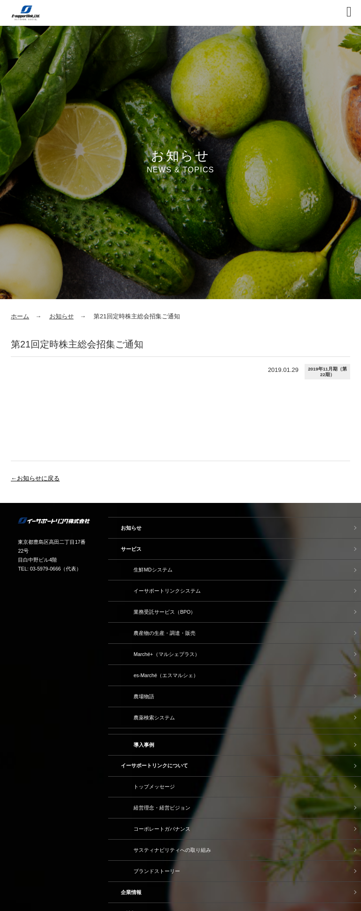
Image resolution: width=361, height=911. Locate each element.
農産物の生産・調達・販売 (164, 633)
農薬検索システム (154, 717)
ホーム (20, 316)
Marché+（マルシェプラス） (166, 654)
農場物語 (143, 696)
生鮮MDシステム (152, 569)
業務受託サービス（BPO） (164, 612)
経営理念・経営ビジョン (161, 808)
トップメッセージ (154, 786)
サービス (131, 549)
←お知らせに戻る (35, 478)
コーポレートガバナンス (161, 829)
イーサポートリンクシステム (167, 591)
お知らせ (61, 316)
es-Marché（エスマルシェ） (165, 675)
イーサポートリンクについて (154, 765)
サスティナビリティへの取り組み (172, 850)
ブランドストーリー (156, 871)
